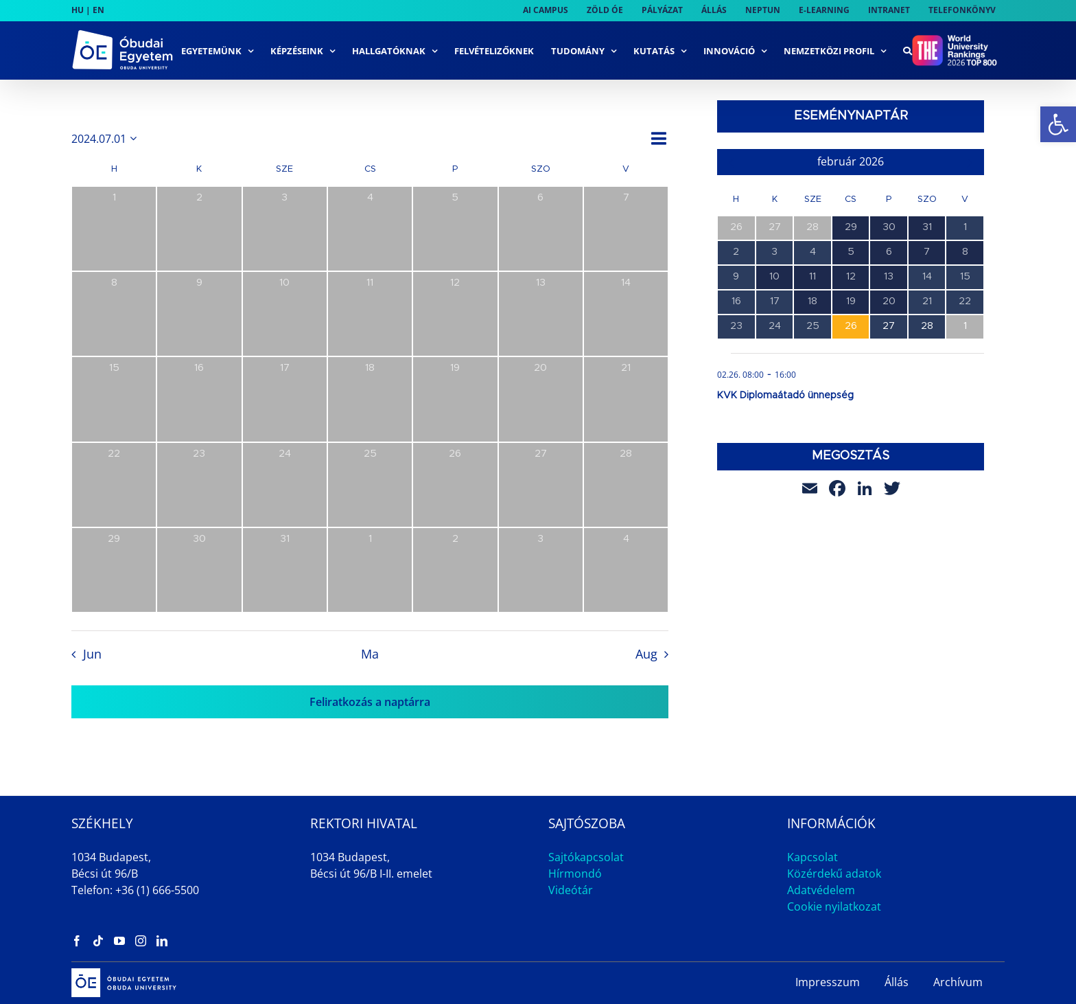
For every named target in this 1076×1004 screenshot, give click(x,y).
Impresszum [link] (827, 982)
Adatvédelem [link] (821, 890)
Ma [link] (370, 654)
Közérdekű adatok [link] (834, 873)
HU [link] (77, 10)
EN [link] (98, 10)
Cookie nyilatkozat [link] (834, 906)
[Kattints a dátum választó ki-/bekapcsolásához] (106, 138)
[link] (1058, 124)
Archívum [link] (958, 982)
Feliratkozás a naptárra (369, 701)
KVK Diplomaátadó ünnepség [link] (785, 395)
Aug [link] (646, 654)
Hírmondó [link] (575, 873)
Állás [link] (897, 982)
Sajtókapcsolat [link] (586, 857)
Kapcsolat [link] (812, 857)
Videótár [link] (570, 890)
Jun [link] (92, 654)
